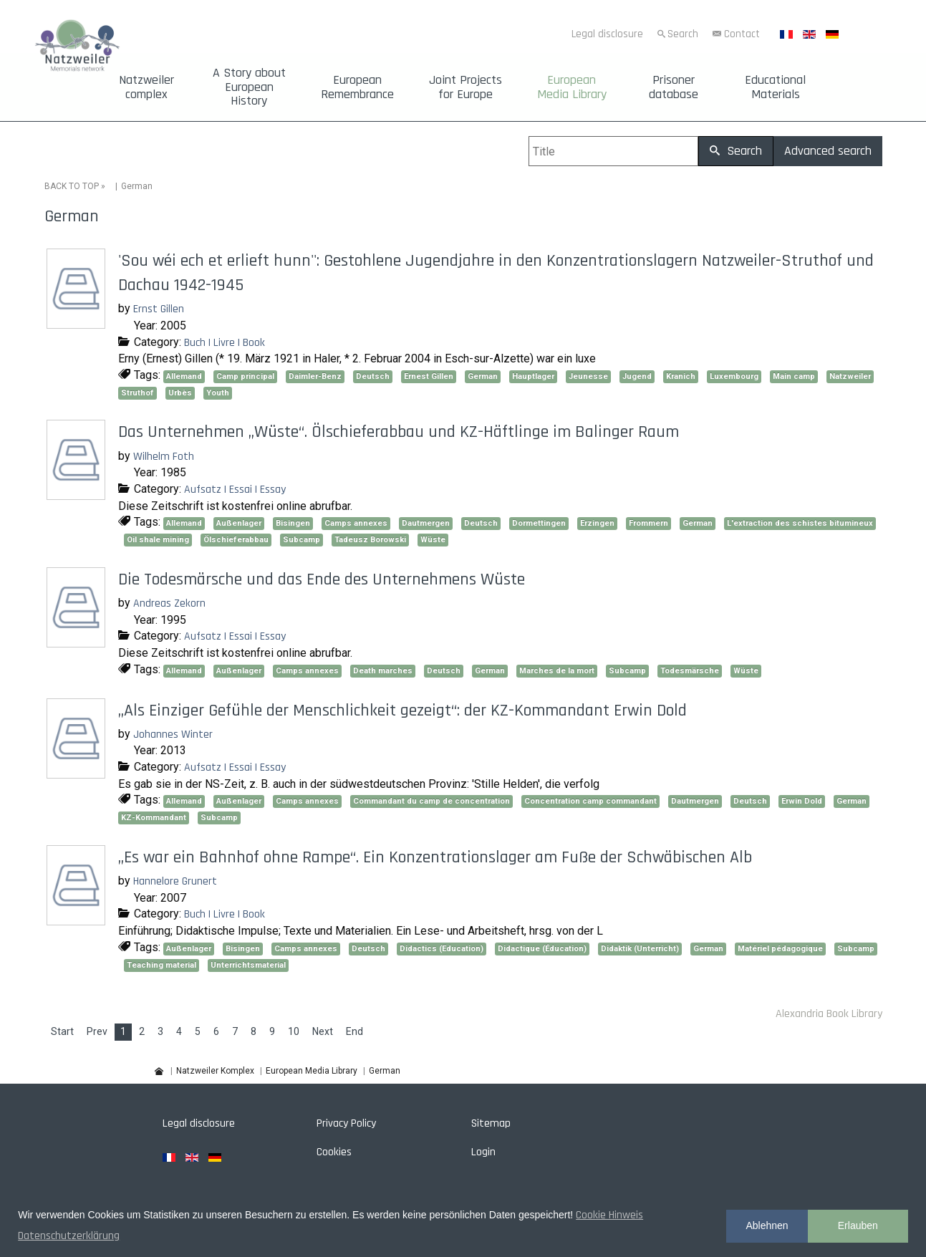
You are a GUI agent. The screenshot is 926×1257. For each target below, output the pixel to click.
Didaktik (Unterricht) (640, 948)
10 (293, 1031)
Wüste (432, 539)
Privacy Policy (346, 1123)
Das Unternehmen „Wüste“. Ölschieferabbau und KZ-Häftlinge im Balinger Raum (398, 432)
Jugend (637, 376)
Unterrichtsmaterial (248, 965)
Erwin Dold (801, 801)
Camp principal (245, 376)
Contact (742, 34)
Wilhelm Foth (163, 456)
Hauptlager (533, 376)
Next (322, 1031)
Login (483, 1152)
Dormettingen (539, 523)
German (483, 376)
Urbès (180, 393)
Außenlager (238, 523)
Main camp (794, 376)
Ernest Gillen (428, 376)
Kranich (680, 376)
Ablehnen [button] (767, 1225)
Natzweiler (850, 376)
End (354, 1031)
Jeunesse (588, 376)
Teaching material (161, 965)
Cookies (334, 1152)
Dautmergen (426, 523)
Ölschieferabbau (236, 539)
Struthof (137, 393)
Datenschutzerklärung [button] (69, 1235)
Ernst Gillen (158, 309)
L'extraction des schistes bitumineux (800, 523)
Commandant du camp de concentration (431, 801)
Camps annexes (355, 523)
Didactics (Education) (441, 948)
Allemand (184, 376)
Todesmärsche (689, 670)
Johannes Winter (173, 734)
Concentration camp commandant (590, 801)
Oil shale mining (158, 539)
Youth (217, 393)
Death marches (383, 670)
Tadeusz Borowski (370, 539)
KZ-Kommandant (153, 817)
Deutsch (373, 376)
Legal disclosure (607, 34)
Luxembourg (734, 376)
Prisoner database (673, 87)
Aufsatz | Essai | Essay (235, 489)
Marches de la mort (556, 670)
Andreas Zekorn (169, 603)
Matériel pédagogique (780, 948)
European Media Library (572, 87)
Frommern (648, 523)
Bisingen (293, 523)
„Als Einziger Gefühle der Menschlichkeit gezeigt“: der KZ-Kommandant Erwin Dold (402, 710)
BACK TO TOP (71, 186)
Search (682, 34)
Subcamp (301, 539)
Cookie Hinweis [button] (609, 1215)
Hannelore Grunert (175, 881)
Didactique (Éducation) (542, 948)
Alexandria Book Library (829, 1013)
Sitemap (491, 1123)
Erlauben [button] (858, 1225)
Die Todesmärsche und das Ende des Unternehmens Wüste (321, 579)
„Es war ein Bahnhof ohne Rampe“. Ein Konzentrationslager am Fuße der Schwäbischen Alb (435, 857)
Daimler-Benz (315, 376)
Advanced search (828, 151)
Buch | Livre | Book (224, 342)
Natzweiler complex (146, 87)
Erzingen (597, 523)
